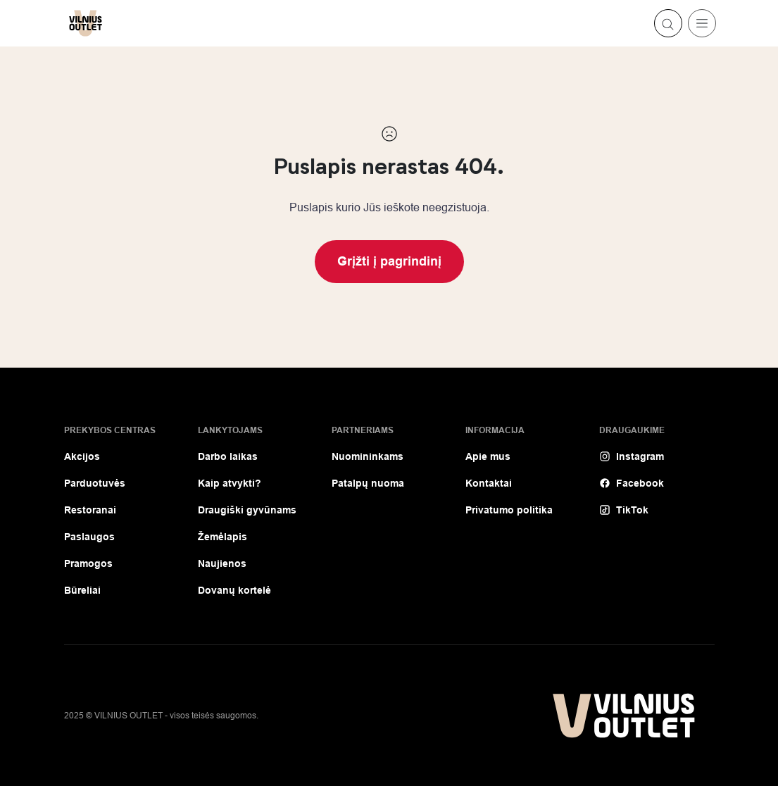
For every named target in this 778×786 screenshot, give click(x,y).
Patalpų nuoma (368, 483)
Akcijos (82, 456)
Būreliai (82, 590)
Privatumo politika (509, 510)
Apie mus (487, 456)
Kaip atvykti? (229, 483)
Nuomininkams (367, 456)
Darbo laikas (228, 456)
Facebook (631, 483)
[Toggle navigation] (702, 23)
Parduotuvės (94, 483)
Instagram (631, 456)
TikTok (623, 510)
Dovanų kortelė (234, 590)
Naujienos (222, 563)
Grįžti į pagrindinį (389, 261)
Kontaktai (488, 483)
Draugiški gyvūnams (247, 510)
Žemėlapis (222, 536)
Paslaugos (89, 536)
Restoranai (90, 510)
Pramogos (88, 563)
